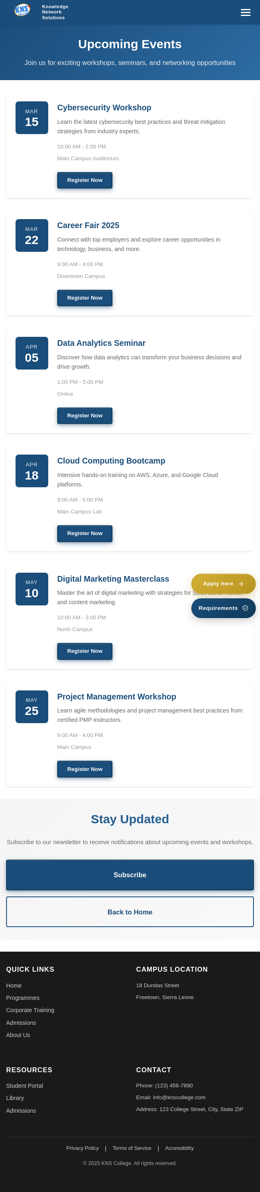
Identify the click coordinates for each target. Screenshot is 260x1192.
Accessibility (179, 1148)
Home (14, 985)
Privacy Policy (82, 1148)
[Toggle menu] (246, 12)
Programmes (23, 998)
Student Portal (24, 1085)
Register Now (85, 180)
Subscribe (130, 874)
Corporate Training (30, 1010)
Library (15, 1098)
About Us (18, 1035)
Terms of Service (131, 1148)
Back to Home (130, 912)
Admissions (21, 1022)
